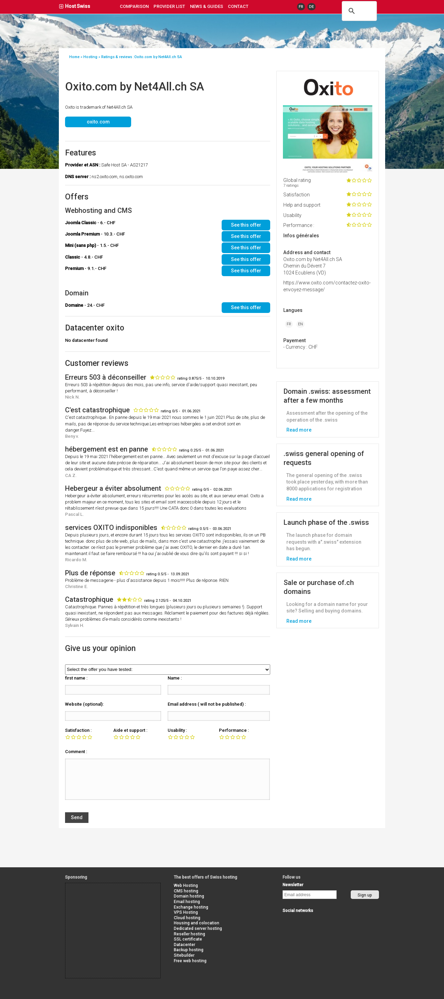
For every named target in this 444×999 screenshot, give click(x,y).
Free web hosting (190, 960)
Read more (298, 430)
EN (300, 324)
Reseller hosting (189, 934)
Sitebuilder (184, 955)
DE (311, 6)
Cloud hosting (187, 917)
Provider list (169, 6)
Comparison (134, 6)
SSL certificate (188, 939)
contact (238, 6)
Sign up (365, 895)
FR (301, 6)
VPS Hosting (186, 912)
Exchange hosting (191, 907)
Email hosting (187, 901)
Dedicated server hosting (198, 928)
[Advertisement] (96, 898)
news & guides (206, 6)
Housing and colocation (196, 923)
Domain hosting (189, 896)
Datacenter (184, 944)
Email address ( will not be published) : (207, 704)
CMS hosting (186, 891)
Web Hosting (186, 885)
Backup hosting (188, 949)
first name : (76, 678)
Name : (175, 678)
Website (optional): (84, 704)
